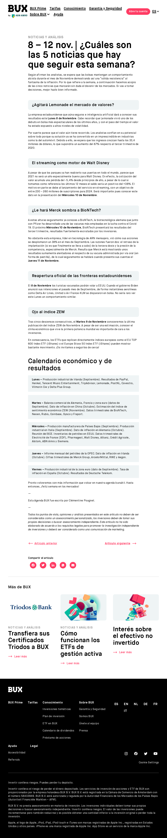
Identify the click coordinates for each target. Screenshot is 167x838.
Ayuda (58, 14)
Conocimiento (75, 8)
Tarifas (55, 8)
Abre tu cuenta (138, 11)
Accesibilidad (16, 752)
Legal (34, 746)
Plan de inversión (53, 716)
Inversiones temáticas (57, 709)
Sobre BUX (38, 14)
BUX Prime (38, 8)
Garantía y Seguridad (105, 8)
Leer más (20, 657)
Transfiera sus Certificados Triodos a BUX (29, 642)
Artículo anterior (45, 543)
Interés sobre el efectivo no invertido (133, 637)
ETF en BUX (50, 723)
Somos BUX (86, 716)
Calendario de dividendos (58, 730)
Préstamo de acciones (57, 738)
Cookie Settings (149, 762)
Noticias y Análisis (45, 37)
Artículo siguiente (117, 543)
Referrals (14, 760)
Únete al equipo (89, 723)
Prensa (83, 730)
